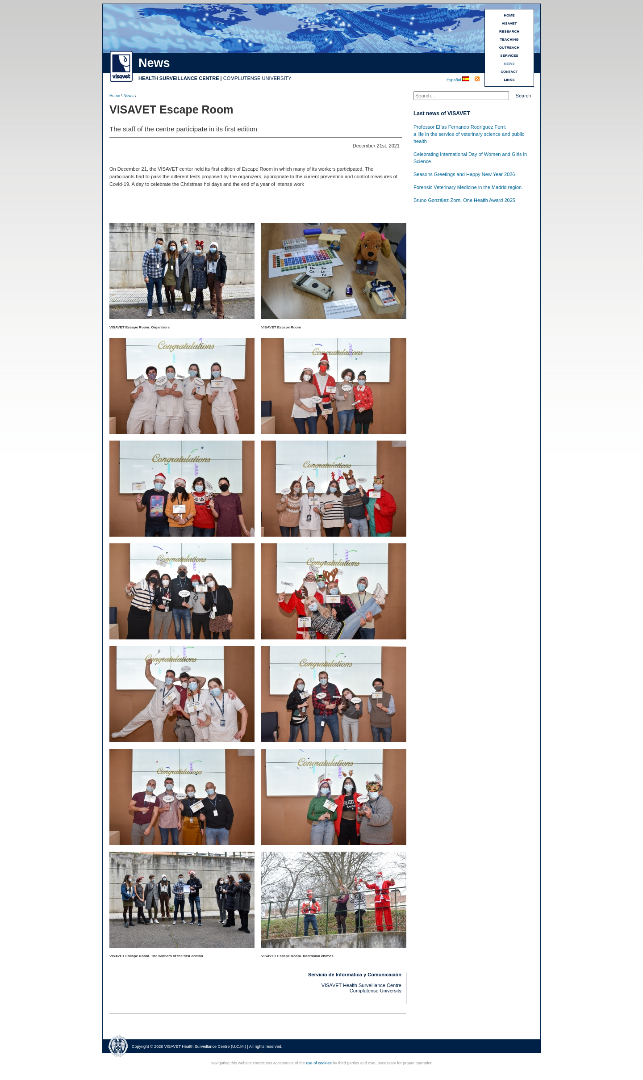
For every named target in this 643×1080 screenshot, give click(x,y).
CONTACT (509, 72)
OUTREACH (509, 48)
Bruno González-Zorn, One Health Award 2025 (464, 200)
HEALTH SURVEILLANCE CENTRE (178, 78)
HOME (509, 15)
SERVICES (509, 56)
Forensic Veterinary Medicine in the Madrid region (467, 187)
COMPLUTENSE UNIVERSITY (257, 78)
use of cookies (319, 1063)
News (129, 95)
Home (114, 95)
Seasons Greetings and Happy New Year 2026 (464, 174)
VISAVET (509, 23)
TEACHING (509, 40)
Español (454, 80)
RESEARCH (509, 31)
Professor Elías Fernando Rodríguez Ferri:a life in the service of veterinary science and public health (468, 134)
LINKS (509, 80)
